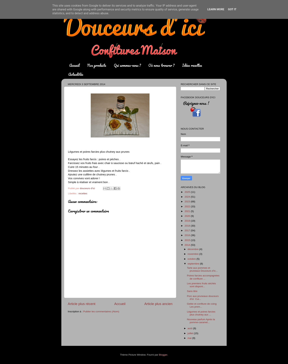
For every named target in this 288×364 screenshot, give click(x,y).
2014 (188, 245)
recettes (82, 193)
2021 (188, 211)
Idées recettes (192, 65)
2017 (188, 230)
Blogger (163, 354)
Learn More (215, 9)
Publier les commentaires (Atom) (101, 311)
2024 (188, 196)
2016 (188, 235)
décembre (193, 249)
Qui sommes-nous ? (127, 65)
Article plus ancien (158, 304)
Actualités (75, 74)
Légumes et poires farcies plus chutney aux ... (201, 313)
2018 (188, 225)
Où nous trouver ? (161, 65)
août (190, 328)
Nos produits (96, 65)
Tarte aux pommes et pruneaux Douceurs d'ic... (202, 269)
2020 (188, 216)
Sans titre (192, 291)
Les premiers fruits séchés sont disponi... (201, 285)
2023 (188, 201)
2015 (188, 240)
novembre (193, 254)
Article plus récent (81, 304)
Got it (232, 9)
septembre (194, 263)
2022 (188, 206)
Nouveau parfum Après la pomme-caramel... (201, 321)
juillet (191, 333)
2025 (188, 192)
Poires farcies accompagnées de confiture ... (203, 277)
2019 (188, 220)
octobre (192, 259)
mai (190, 338)
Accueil (74, 65)
